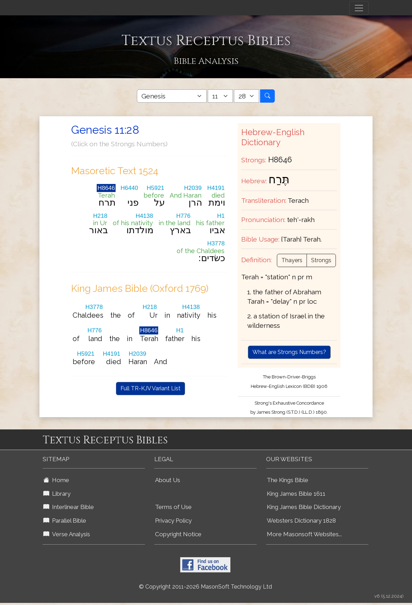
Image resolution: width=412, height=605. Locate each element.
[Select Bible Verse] (246, 96)
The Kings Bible (287, 480)
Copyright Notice (178, 534)
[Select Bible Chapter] (220, 96)
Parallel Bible (64, 520)
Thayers (291, 260)
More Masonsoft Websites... (304, 534)
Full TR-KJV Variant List (150, 388)
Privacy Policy (173, 520)
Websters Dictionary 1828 (301, 520)
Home (56, 480)
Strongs (321, 260)
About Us (167, 480)
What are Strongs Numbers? (289, 352)
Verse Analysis (66, 534)
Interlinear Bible (68, 506)
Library (57, 493)
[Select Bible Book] (172, 96)
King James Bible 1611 (296, 493)
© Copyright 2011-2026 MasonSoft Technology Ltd (205, 586)
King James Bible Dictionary (304, 506)
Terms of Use (173, 506)
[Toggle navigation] (359, 8)
